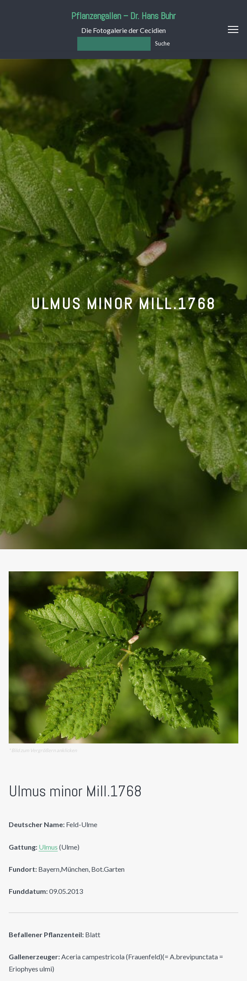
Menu (233, 29)
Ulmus (48, 847)
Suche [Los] (162, 43)
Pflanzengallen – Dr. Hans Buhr (123, 16)
